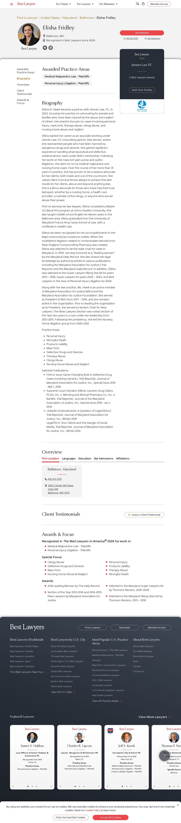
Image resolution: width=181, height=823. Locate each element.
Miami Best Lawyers (61, 686)
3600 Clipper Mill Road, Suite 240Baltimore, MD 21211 (61, 489)
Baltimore (87, 17)
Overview (23, 84)
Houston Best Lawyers (62, 666)
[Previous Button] (12, 757)
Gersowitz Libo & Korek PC (127, 752)
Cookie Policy (92, 810)
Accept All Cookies (110, 817)
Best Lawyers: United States (24, 646)
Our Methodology (142, 651)
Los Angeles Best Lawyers (64, 651)
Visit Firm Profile (142, 90)
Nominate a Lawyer (143, 656)
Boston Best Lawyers (62, 681)
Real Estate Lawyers (102, 695)
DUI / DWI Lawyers (102, 680)
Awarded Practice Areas (25, 70)
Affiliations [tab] (122, 458)
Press (135, 661)
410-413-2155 (55, 479)
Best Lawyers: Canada (21, 651)
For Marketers (107, 3)
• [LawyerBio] (32, 786)
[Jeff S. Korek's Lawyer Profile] (126, 739)
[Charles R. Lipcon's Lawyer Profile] (79, 739)
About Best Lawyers (143, 646)
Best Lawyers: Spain (20, 661)
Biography (23, 78)
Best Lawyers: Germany (22, 666)
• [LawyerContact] (36, 786)
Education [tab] (84, 458)
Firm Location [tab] (50, 458)
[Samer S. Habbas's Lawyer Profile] (32, 739)
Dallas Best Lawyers (61, 671)
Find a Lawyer (27, 17)
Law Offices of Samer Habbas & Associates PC (32, 754)
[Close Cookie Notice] (178, 804)
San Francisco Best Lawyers (65, 676)
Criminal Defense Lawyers (105, 675)
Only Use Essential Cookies (70, 817)
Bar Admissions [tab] (103, 458)
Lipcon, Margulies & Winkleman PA (79, 752)
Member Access (157, 627)
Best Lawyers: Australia (22, 656)
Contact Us (138, 671)
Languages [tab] (69, 458)
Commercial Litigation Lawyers (108, 690)
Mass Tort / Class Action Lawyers (109, 665)
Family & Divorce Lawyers (105, 670)
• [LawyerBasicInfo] (28, 786)
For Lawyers (84, 3)
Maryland (70, 17)
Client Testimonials (24, 92)
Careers (137, 666)
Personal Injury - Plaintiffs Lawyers (110, 650)
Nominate (124, 627)
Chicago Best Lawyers (62, 656)
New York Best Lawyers (63, 646)
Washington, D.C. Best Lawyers (67, 661)
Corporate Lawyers (102, 685)
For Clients (62, 3)
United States (50, 17)
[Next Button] (52, 757)
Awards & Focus (23, 101)
